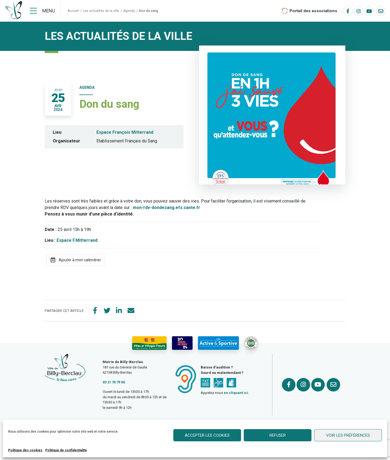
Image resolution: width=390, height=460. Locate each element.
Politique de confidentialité (66, 450)
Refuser (277, 435)
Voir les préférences (348, 435)
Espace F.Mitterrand (77, 240)
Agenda (129, 11)
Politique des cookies (25, 450)
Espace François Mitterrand (124, 132)
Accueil (73, 11)
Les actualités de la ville (101, 11)
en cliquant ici (236, 393)
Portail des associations (313, 10)
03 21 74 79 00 (114, 382)
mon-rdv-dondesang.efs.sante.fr (166, 207)
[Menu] (42, 11)
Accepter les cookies (207, 435)
